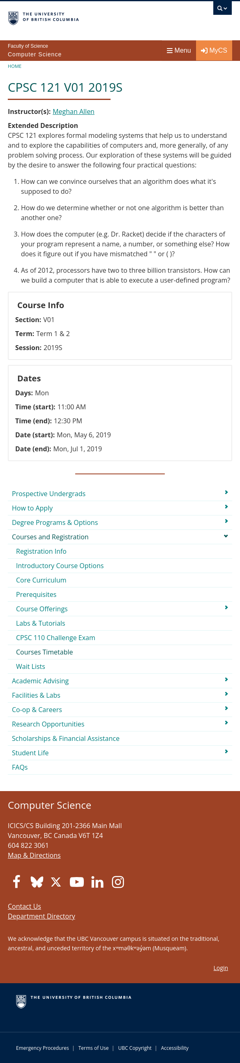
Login (221, 968)
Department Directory (41, 916)
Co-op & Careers (37, 709)
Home (14, 66)
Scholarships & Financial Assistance (66, 738)
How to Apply (32, 508)
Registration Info (41, 551)
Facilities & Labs (36, 695)
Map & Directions (34, 855)
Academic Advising (40, 680)
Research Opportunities (48, 724)
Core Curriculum (41, 580)
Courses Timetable (44, 652)
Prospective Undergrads (48, 493)
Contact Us (24, 906)
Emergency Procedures (42, 1047)
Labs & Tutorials (40, 623)
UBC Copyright (134, 1047)
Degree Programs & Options (55, 522)
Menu (179, 50)
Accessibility (175, 1047)
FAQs (20, 767)
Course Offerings (42, 608)
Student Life (30, 752)
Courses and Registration (50, 536)
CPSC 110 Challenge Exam (55, 637)
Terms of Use (93, 1047)
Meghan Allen (74, 111)
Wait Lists (30, 666)
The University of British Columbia (86, 16)
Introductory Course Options (60, 565)
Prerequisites (36, 594)
